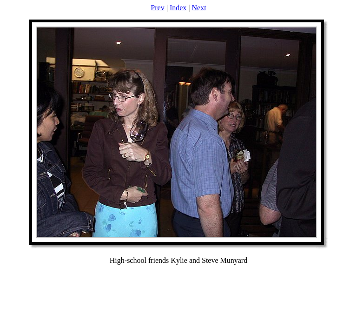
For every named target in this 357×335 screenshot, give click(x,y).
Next (199, 8)
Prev (157, 8)
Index (178, 8)
